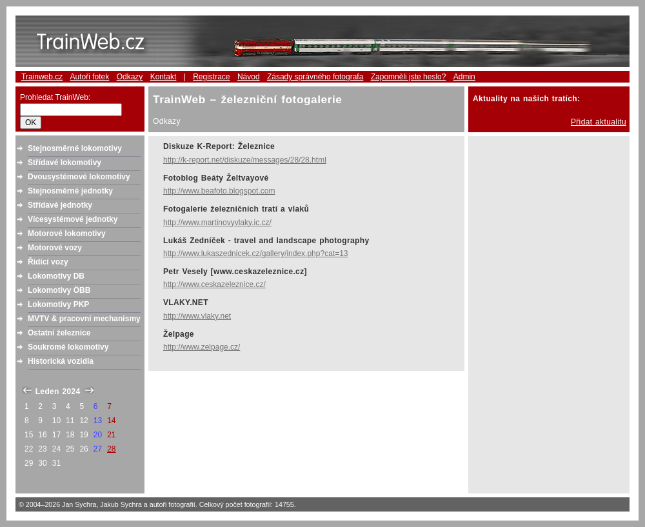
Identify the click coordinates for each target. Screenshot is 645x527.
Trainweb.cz (42, 76)
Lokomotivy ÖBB (59, 290)
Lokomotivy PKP (58, 304)
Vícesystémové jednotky (72, 219)
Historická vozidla (61, 361)
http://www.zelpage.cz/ (201, 347)
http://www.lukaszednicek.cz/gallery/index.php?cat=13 (255, 253)
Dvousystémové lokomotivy (79, 176)
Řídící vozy (48, 261)
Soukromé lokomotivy (68, 347)
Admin (464, 76)
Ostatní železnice (59, 332)
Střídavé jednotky (60, 205)
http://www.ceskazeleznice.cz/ (214, 284)
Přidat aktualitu (598, 121)
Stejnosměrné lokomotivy (75, 148)
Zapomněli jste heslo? (408, 76)
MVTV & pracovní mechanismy (84, 318)
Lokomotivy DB (56, 276)
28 (111, 448)
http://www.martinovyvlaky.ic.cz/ (217, 222)
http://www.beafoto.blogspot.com (219, 190)
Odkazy (130, 76)
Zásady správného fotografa (315, 76)
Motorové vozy (55, 247)
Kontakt (163, 76)
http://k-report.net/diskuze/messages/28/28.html (244, 159)
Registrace (211, 76)
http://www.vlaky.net (197, 316)
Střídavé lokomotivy (64, 162)
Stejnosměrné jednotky (70, 190)
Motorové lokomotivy (67, 233)
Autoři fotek (90, 76)
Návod (248, 76)
